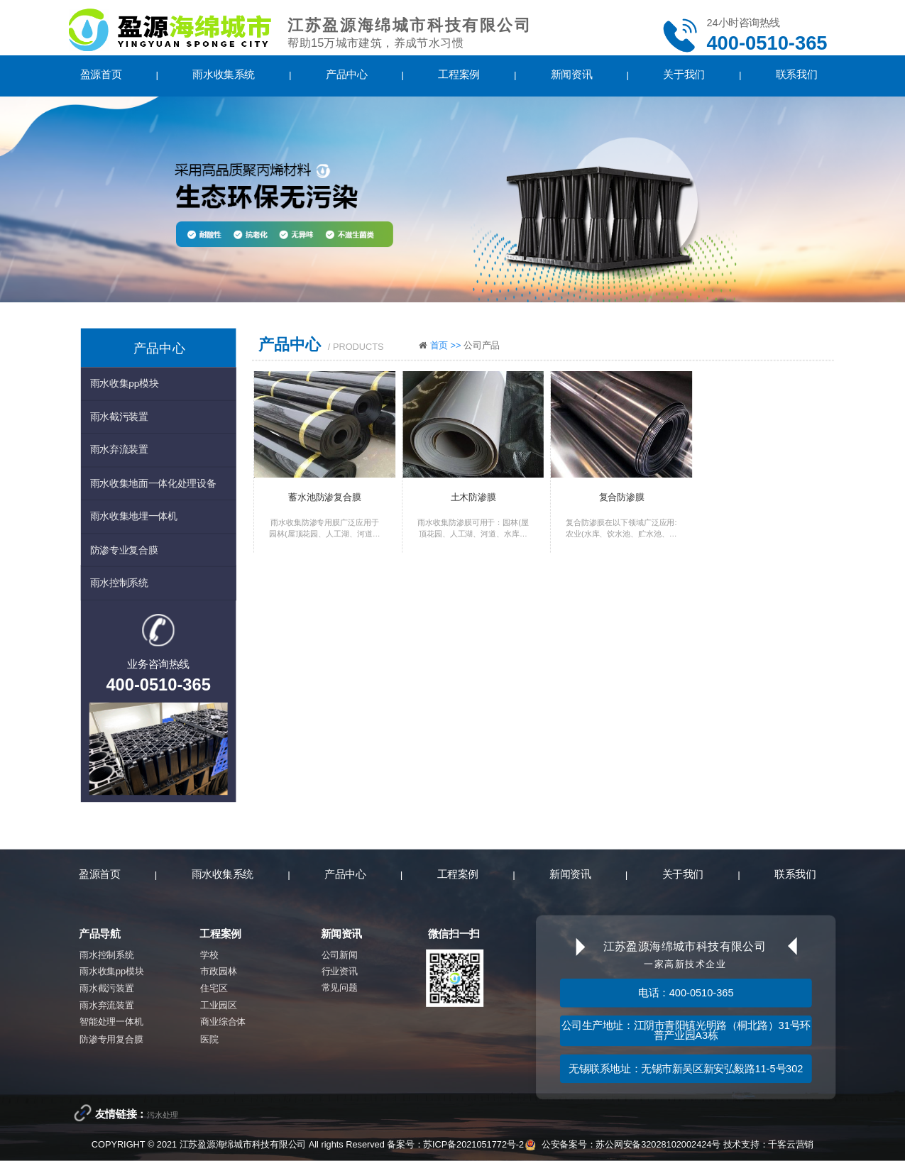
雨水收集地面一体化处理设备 (153, 483)
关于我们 (683, 74)
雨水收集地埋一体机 (133, 515)
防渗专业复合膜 (124, 549)
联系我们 (796, 74)
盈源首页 (100, 74)
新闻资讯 (571, 74)
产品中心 (346, 74)
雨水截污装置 (119, 416)
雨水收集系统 (223, 74)
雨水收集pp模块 (124, 383)
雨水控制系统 (119, 582)
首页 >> (447, 345)
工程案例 (458, 74)
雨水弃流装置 (119, 449)
